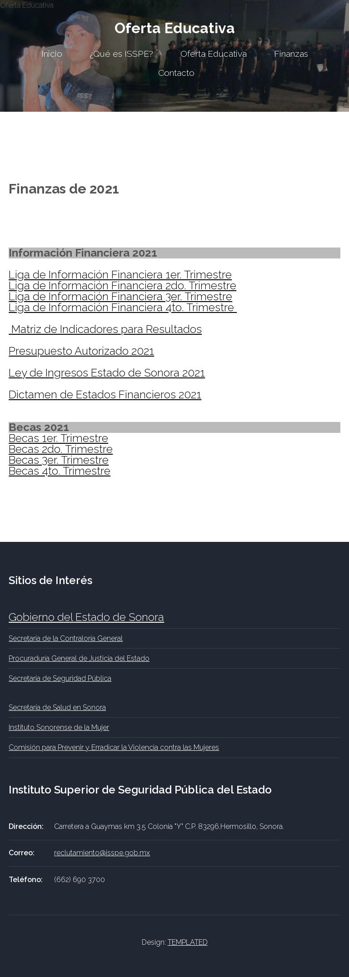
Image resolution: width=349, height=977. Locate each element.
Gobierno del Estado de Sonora (86, 617)
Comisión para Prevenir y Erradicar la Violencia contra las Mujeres (114, 747)
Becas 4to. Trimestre (59, 470)
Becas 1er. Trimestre (58, 438)
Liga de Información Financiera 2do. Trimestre (122, 285)
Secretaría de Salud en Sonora (57, 707)
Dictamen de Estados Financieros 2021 (105, 394)
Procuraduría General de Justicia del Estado (79, 658)
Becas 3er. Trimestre (59, 459)
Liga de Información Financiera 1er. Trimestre (120, 274)
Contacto (176, 73)
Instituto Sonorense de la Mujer (59, 727)
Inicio (51, 54)
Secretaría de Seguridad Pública (60, 678)
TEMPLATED (188, 942)
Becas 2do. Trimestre (61, 449)
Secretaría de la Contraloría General (66, 638)
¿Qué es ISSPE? (121, 54)
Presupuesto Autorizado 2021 (81, 350)
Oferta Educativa (175, 28)
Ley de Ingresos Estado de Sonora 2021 (107, 372)
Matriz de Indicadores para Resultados (105, 329)
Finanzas (291, 54)
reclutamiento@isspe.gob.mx (102, 852)
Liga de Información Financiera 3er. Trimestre (120, 296)
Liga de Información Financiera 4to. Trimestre (123, 307)
